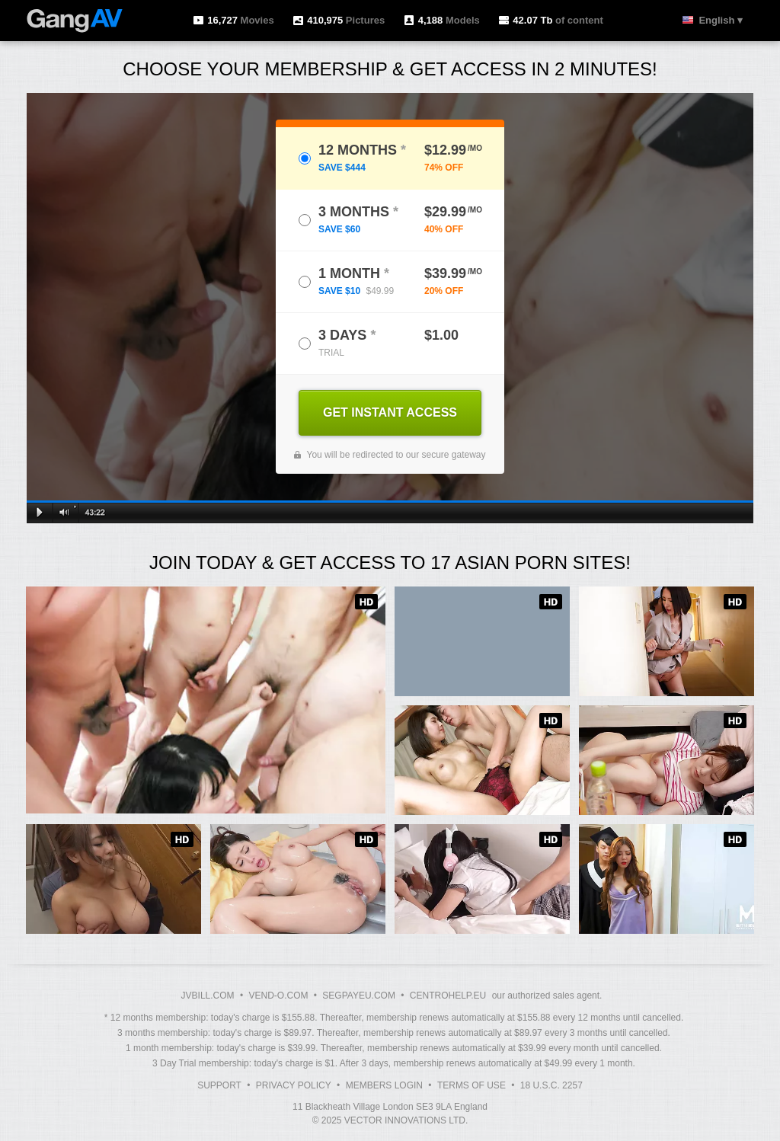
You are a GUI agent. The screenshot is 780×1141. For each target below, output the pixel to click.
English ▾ (720, 20)
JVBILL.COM (208, 995)
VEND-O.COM (278, 995)
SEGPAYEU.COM (358, 995)
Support (219, 1085)
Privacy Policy (293, 1085)
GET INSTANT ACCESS (390, 412)
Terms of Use (471, 1085)
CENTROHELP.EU (448, 995)
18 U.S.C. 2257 (551, 1085)
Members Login (384, 1085)
